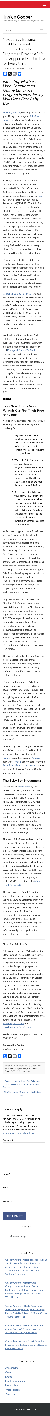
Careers (9, 1372)
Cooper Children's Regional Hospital (18, 1071)
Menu (8, 30)
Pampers (7, 757)
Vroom (18, 761)
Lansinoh (32, 765)
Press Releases (24, 1066)
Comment (9, 1140)
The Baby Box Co (11, 112)
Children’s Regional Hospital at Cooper (22, 1068)
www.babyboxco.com (13, 1023)
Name (6, 1174)
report (41, 195)
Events (15, 1066)
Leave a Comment (26, 68)
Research (10, 1394)
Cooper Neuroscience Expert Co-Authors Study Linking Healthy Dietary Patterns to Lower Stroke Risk (26, 1345)
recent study (24, 786)
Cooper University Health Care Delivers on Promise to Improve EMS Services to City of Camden (21, 1084)
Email (6, 1187)
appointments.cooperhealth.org (19, 1133)
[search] (23, 1237)
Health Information (15, 1381)
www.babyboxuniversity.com (17, 1027)
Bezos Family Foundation (15, 765)
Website (7, 1201)
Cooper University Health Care (18, 293)
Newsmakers (11, 1385)
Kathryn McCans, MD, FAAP (21, 350)
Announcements (13, 1367)
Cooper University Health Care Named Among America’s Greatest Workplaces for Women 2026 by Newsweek (25, 1329)
